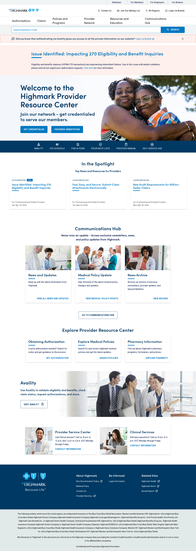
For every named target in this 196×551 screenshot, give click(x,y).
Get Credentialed (34, 129)
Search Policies (109, 358)
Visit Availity (34, 405)
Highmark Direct (150, 486)
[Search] (86, 30)
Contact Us (106, 10)
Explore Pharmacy (157, 358)
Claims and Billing (80, 180)
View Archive (160, 298)
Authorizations (19, 180)
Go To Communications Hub (98, 315)
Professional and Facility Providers (30, 202)
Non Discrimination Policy (89, 481)
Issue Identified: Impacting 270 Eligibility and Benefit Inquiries (97, 53)
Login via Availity (177, 10)
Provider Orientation (67, 129)
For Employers (157, 2)
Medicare (116, 2)
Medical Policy (82, 486)
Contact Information (68, 449)
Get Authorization (57, 358)
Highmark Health (151, 481)
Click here (88, 68)
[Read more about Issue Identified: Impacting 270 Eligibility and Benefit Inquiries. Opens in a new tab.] (37, 186)
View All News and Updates (52, 298)
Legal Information (117, 481)
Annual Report (150, 491)
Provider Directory (86, 496)
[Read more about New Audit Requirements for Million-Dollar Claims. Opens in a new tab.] (158, 186)
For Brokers (177, 2)
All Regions (154, 10)
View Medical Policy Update (102, 298)
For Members (137, 2)
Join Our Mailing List (130, 10)
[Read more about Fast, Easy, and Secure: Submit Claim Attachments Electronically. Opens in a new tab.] (97, 186)
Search (172, 29)
